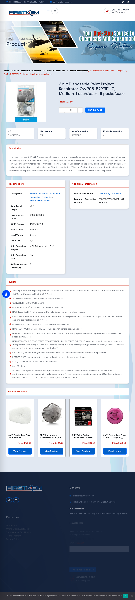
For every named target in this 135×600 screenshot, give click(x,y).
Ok (126, 596)
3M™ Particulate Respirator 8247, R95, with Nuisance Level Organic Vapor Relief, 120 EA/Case (51, 436)
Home (9, 39)
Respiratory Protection (54, 70)
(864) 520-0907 (120, 10)
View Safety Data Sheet (110, 193)
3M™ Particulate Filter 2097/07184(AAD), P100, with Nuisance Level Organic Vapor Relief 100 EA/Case (114, 436)
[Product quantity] (70, 110)
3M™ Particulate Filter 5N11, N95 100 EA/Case (19, 436)
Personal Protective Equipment (26, 70)
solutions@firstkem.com (62, 2)
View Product (20, 451)
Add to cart (95, 110)
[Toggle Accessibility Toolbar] (6, 294)
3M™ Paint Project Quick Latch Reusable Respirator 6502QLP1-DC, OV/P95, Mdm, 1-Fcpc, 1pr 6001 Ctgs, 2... (83, 436)
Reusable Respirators (77, 70)
